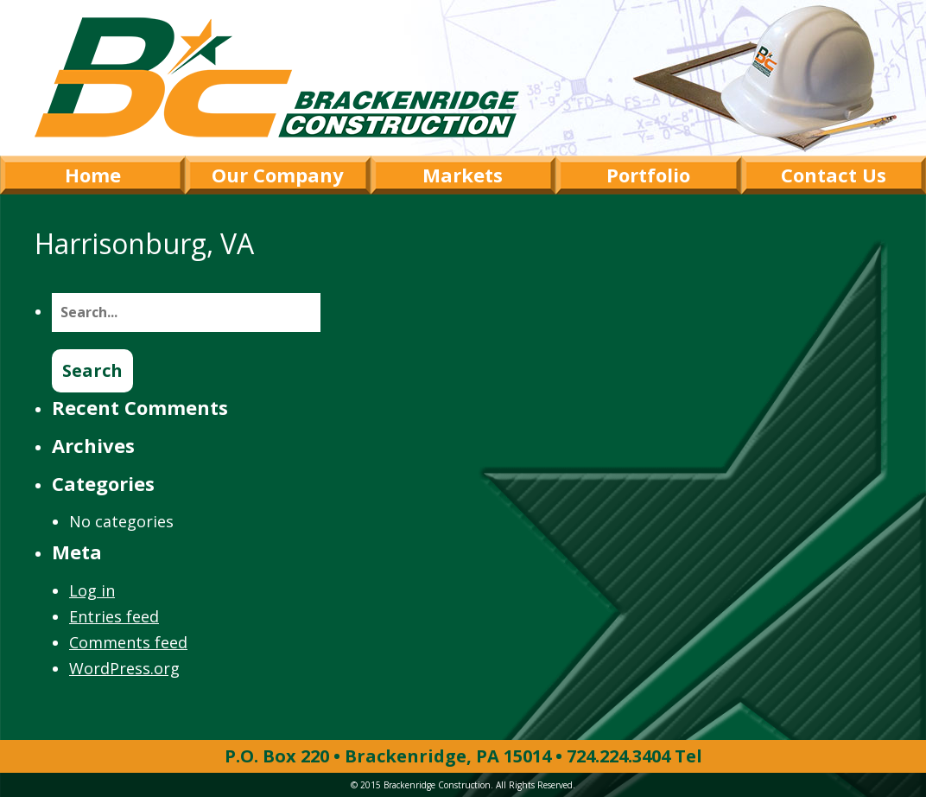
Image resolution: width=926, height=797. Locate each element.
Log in (92, 590)
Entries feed (114, 616)
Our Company (278, 175)
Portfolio (648, 175)
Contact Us (833, 175)
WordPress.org (124, 668)
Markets (462, 175)
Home (93, 175)
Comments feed (128, 642)
